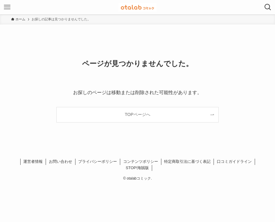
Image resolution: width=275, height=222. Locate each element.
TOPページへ (137, 114)
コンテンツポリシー (140, 161)
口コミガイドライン (234, 161)
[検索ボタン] (268, 7)
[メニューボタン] (7, 7)
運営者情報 (33, 161)
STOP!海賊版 (137, 168)
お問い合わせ (60, 161)
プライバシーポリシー (97, 161)
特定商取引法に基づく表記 (187, 161)
